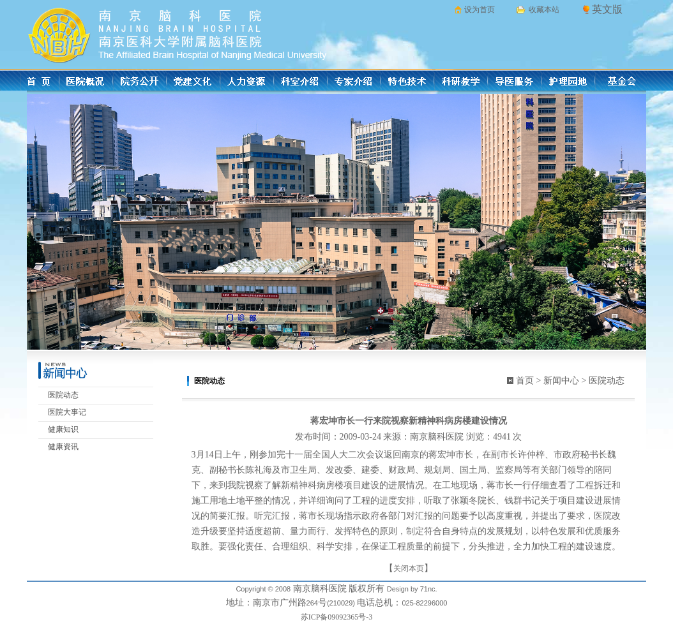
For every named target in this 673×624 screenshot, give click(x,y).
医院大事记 (67, 412)
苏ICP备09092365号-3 (337, 617)
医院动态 (63, 394)
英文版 (607, 9)
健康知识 (63, 429)
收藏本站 (544, 9)
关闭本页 (408, 568)
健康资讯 (63, 446)
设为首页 (479, 9)
